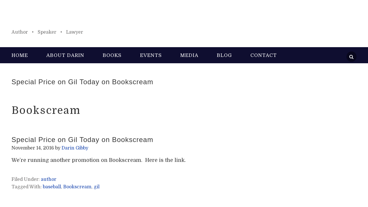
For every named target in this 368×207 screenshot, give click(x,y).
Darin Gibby (184, 17)
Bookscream (77, 186)
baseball (52, 186)
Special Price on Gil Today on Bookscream (82, 82)
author (48, 179)
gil (96, 186)
